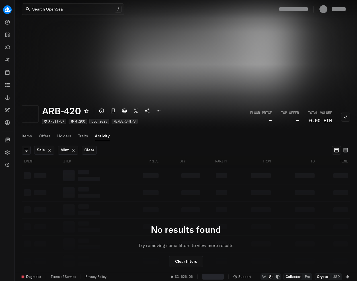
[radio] (336, 150)
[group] (341, 150)
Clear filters (186, 261)
